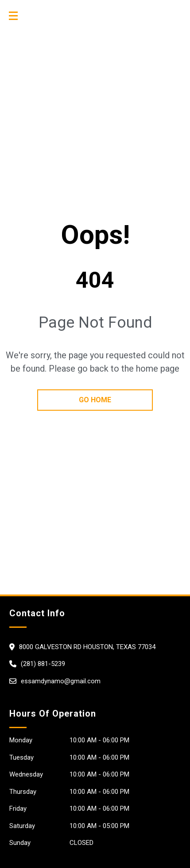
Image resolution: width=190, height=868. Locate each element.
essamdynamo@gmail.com (61, 681)
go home (95, 400)
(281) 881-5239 (43, 664)
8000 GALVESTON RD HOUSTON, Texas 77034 (87, 647)
